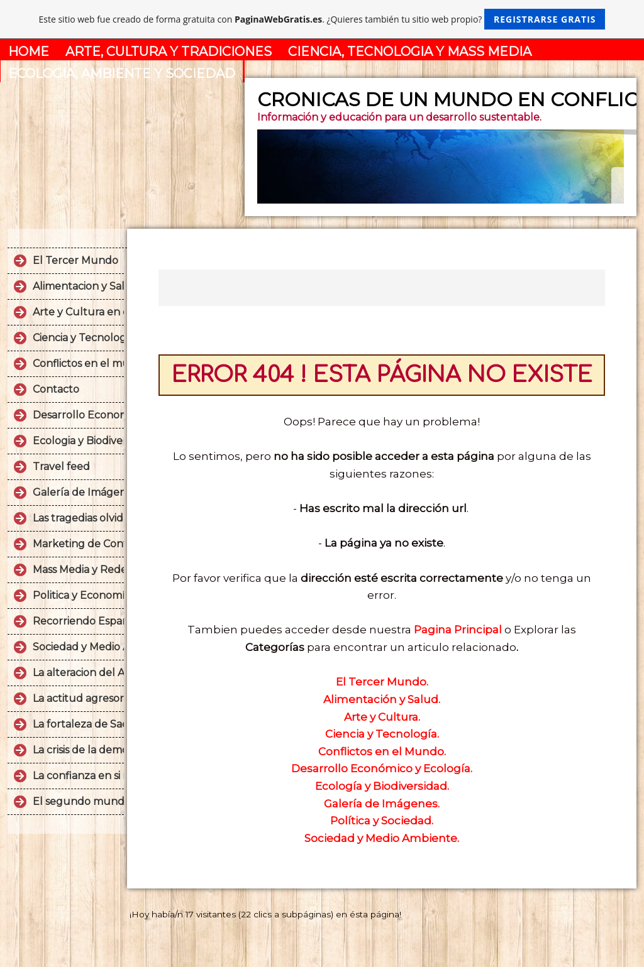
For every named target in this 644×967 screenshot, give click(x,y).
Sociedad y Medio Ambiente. (381, 838)
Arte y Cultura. (382, 717)
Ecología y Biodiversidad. (382, 786)
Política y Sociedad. (381, 820)
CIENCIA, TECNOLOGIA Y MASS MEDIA (409, 51)
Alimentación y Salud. (381, 699)
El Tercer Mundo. (382, 681)
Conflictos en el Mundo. (382, 751)
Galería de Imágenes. (382, 803)
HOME (28, 51)
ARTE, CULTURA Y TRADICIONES (168, 51)
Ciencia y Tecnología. (382, 734)
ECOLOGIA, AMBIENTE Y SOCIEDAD (121, 73)
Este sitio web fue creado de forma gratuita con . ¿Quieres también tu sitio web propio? (322, 19)
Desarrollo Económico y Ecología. (381, 768)
